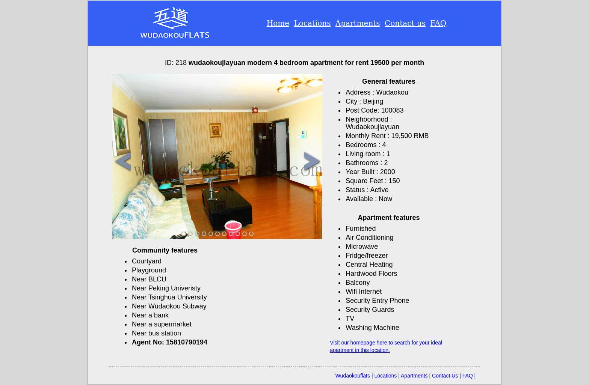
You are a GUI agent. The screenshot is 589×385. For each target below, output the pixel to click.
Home (278, 23)
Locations (312, 23)
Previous (122, 162)
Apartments (357, 23)
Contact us (405, 23)
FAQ (438, 23)
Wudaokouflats (352, 376)
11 (251, 234)
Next (312, 162)
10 (244, 234)
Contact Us (445, 376)
